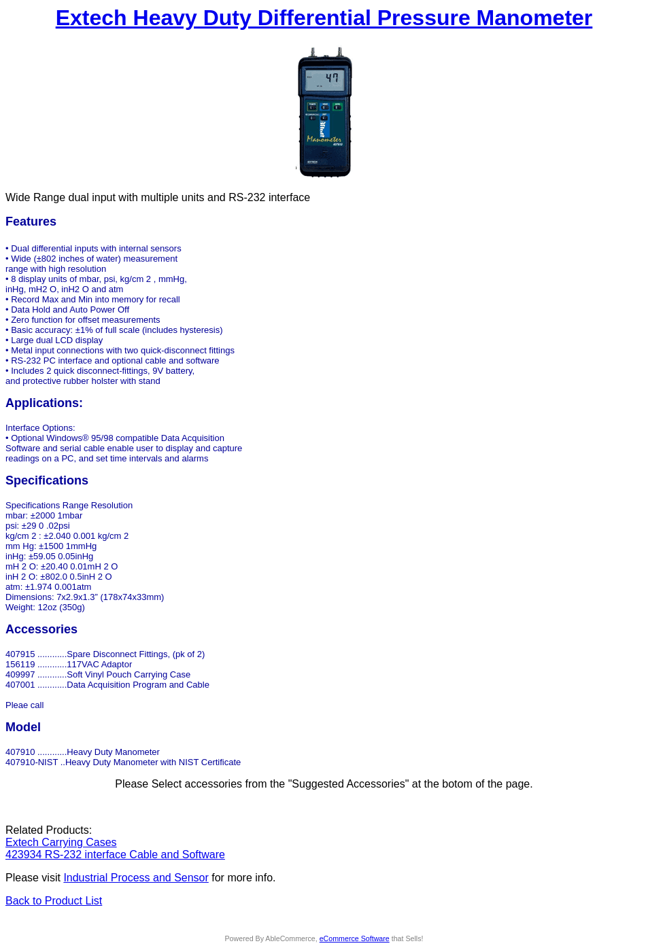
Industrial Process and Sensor (135, 877)
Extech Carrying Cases (61, 842)
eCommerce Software (355, 938)
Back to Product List (53, 901)
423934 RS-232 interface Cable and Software (115, 854)
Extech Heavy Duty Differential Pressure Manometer (324, 17)
